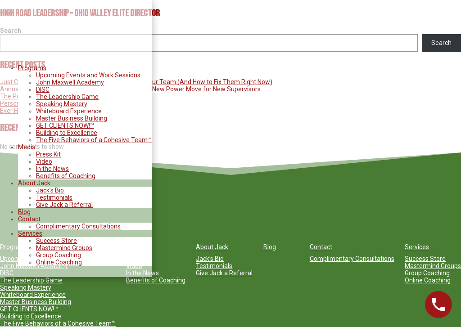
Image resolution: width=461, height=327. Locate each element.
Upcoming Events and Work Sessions (88, 75)
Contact (29, 219)
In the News (52, 168)
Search (441, 42)
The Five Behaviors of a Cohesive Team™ (94, 139)
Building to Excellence (66, 132)
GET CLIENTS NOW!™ (65, 125)
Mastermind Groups (64, 247)
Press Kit (48, 154)
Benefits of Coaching (65, 175)
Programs (32, 68)
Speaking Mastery (61, 104)
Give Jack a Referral (64, 204)
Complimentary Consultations (78, 226)
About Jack (34, 183)
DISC (43, 89)
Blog (24, 211)
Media (27, 147)
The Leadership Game (67, 96)
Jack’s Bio (50, 190)
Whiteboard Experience (69, 111)
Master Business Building (71, 118)
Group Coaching (58, 255)
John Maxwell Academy (70, 82)
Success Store (56, 240)
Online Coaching (59, 262)
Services (30, 233)
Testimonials (54, 197)
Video (44, 161)
